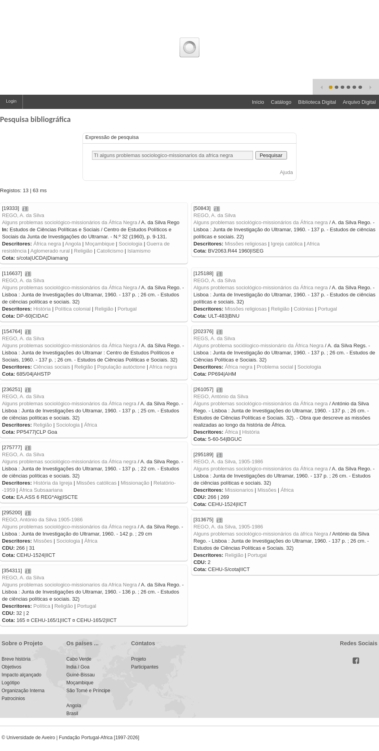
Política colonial (72, 309)
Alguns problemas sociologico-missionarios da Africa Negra (69, 585)
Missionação (135, 483)
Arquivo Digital (359, 102)
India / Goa (78, 667)
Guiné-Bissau (80, 675)
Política (41, 606)
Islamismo (139, 251)
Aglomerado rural (50, 251)
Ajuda (286, 172)
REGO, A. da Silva (23, 215)
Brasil (72, 713)
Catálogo (281, 102)
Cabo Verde (78, 659)
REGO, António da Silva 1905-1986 (42, 520)
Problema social (275, 367)
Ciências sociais (51, 367)
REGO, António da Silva (220, 396)
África (90, 425)
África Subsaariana (41, 490)
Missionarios (239, 490)
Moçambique (99, 244)
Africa (312, 244)
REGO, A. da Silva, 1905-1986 (228, 461)
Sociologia (131, 244)
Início (258, 102)
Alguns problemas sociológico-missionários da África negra (260, 222)
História (42, 309)
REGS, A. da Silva (214, 338)
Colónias (304, 309)
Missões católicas (96, 483)
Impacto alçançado (21, 675)
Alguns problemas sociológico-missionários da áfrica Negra (260, 534)
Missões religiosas (245, 244)
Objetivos (11, 667)
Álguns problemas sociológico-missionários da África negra (260, 403)
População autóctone (121, 367)
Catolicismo (110, 251)
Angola (73, 244)
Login (11, 101)
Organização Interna (23, 690)
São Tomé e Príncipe (88, 690)
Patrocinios (13, 698)
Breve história (16, 659)
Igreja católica (286, 244)
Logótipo (11, 682)
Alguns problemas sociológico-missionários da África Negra (69, 222)
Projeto (138, 659)
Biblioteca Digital (317, 102)
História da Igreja (52, 483)
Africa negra (163, 367)
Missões (266, 490)
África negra (47, 244)
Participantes (144, 667)
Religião (83, 251)
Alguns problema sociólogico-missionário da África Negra (258, 345)
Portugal (127, 309)
